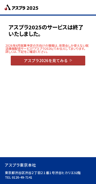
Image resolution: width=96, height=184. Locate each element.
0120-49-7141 (22, 177)
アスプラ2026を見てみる (46, 60)
